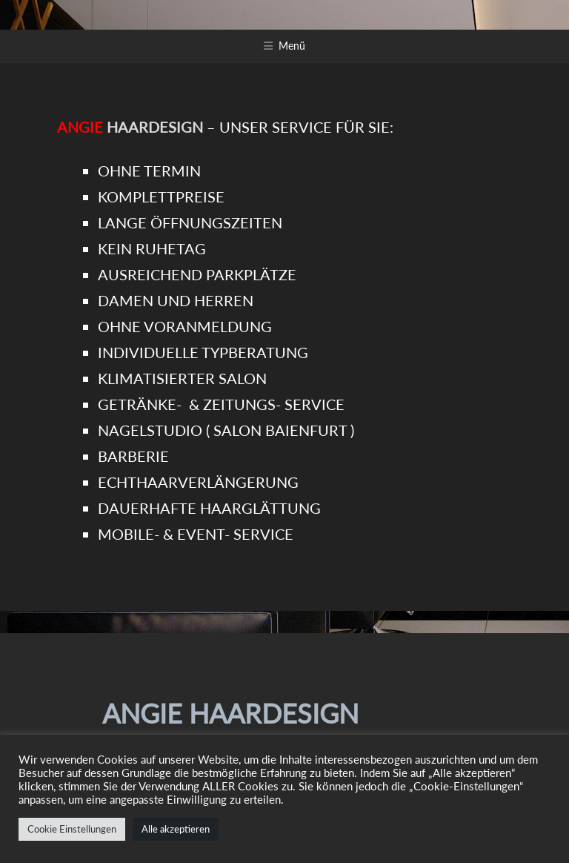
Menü (292, 45)
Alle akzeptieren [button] (176, 829)
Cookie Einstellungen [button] (71, 829)
